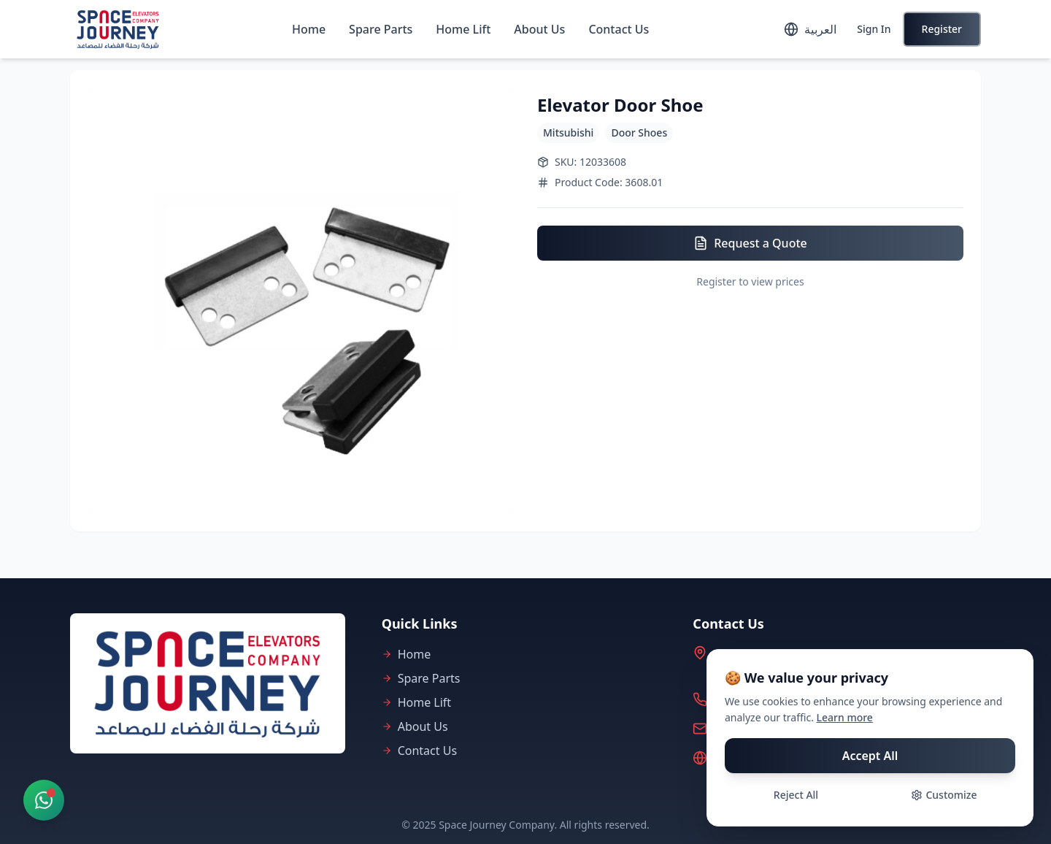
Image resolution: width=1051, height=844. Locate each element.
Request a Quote (749, 243)
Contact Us (618, 29)
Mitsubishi (568, 132)
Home (309, 29)
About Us (539, 29)
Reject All (796, 795)
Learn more (845, 717)
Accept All (870, 756)
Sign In (873, 29)
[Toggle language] (810, 29)
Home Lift (463, 29)
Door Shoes (639, 132)
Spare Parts (380, 29)
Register (942, 29)
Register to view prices (750, 281)
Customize (944, 795)
